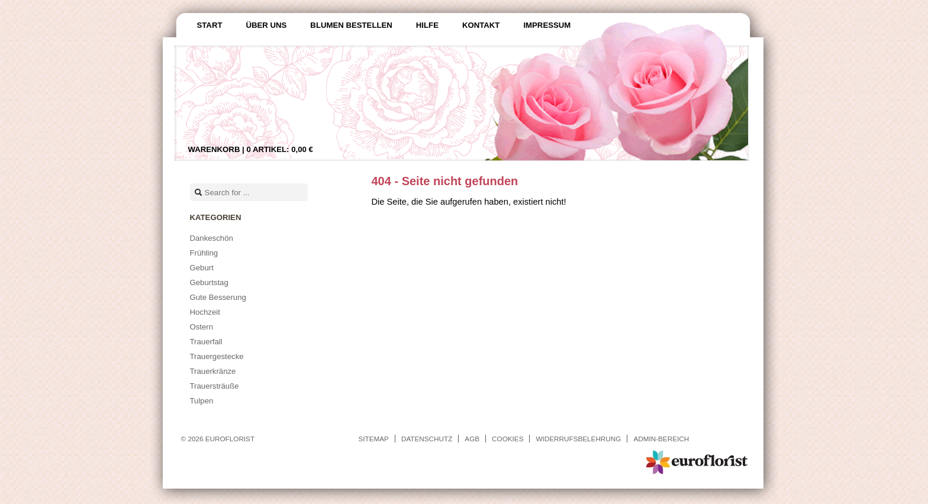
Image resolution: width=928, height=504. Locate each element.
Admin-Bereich (661, 438)
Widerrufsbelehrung (578, 438)
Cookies (507, 438)
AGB (472, 438)
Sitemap (374, 438)
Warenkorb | (250, 149)
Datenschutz (426, 438)
